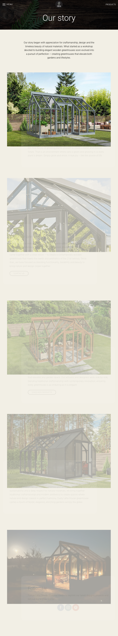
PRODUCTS (111, 4)
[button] (7, 4)
